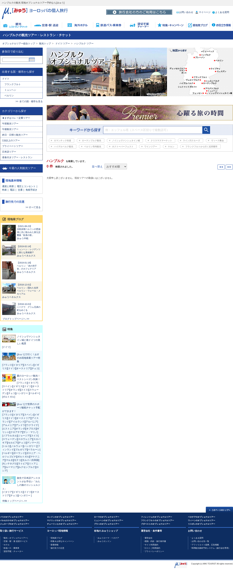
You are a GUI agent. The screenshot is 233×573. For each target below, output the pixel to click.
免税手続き (31, 189)
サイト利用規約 (151, 545)
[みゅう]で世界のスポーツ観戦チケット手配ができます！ (21, 408)
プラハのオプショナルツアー (106, 524)
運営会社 (148, 538)
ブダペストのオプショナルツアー (155, 524)
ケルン (182, 70)
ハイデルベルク (186, 83)
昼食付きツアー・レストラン (17, 157)
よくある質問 (220, 12)
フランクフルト (12, 84)
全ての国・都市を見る (31, 101)
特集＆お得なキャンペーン (62, 541)
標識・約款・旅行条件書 (155, 541)
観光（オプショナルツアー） (16, 538)
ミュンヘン (10, 90)
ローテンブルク (210, 83)
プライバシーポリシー (154, 551)
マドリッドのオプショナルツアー (61, 520)
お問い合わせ (184, 12)
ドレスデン (221, 71)
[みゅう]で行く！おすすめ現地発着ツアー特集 (28, 358)
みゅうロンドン (104, 541)
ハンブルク (206, 55)
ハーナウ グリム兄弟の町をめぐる (21, 307)
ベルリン (9, 95)
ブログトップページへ (14, 318)
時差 (4, 189)
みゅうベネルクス (26, 255)
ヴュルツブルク (192, 80)
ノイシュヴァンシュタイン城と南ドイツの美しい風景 (28, 340)
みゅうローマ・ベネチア (108, 538)
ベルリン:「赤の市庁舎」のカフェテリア (21, 265)
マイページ (202, 12)
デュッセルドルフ (177, 68)
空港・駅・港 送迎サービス (16, 541)
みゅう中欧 (23, 238)
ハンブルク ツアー (83, 43)
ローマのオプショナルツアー (106, 517)
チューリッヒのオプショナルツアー (62, 524)
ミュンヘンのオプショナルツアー (108, 520)
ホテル (7, 545)
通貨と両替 (8, 186)
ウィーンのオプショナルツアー (201, 520)
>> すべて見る (33, 207)
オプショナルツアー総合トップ (18, 43)
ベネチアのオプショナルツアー (201, 517)
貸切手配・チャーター (13, 551)
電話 (12, 189)
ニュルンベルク (212, 81)
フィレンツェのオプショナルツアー (156, 517)
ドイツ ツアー (62, 43)
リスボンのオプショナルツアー (201, 524)
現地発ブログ (56, 538)
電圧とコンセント (26, 186)
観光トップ (45, 43)
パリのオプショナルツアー (11, 517)
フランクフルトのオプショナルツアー (157, 520)
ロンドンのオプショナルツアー (60, 517)
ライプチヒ (215, 69)
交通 (20, 189)
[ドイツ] (6, 347)
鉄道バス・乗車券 (11, 548)
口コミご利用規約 (152, 548)
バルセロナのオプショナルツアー (14, 520)
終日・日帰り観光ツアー (15, 134)
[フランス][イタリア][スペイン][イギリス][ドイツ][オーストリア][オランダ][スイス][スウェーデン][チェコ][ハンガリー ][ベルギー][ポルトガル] (21, 389)
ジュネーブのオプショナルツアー (14, 524)
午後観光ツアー (10, 129)
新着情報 (54, 545)
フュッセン (197, 93)
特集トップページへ (13, 501)
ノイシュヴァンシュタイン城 (219, 93)
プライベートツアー (12, 146)
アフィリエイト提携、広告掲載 (205, 545)
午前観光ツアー (11, 123)
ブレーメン (200, 57)
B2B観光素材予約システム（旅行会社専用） (211, 548)
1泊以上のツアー (11, 140)
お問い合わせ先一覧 (200, 541)
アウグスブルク (212, 88)
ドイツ (5, 78)
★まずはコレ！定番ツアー (16, 118)
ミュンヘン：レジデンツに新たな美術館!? (21, 249)
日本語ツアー (9, 151)
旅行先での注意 (57, 548)
